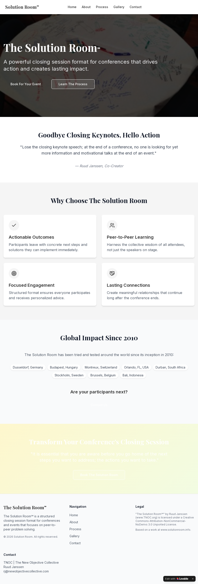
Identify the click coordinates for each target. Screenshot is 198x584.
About (86, 7)
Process (102, 7)
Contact (136, 7)
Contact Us (99, 405)
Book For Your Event (25, 84)
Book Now (181, 7)
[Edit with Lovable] (176, 578)
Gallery (118, 7)
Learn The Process (73, 84)
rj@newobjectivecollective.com (26, 571)
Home (72, 7)
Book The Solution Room (99, 475)
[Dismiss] (192, 578)
